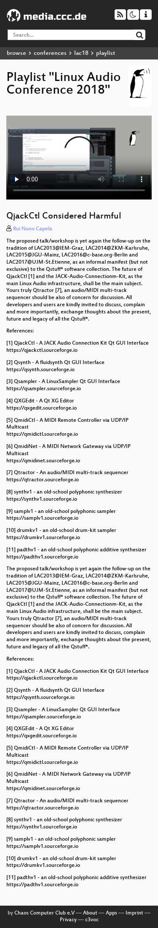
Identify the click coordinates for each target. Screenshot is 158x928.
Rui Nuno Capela (32, 229)
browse (16, 53)
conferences (50, 53)
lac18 (81, 53)
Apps (111, 913)
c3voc (92, 920)
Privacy (68, 920)
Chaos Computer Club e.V (44, 913)
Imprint (134, 913)
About (90, 913)
